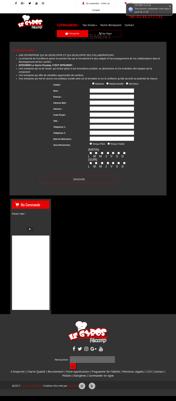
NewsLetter (61, 359)
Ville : (56, 121)
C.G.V (149, 371)
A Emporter (72, 33)
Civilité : (57, 85)
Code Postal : (59, 115)
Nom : (56, 91)
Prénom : (57, 97)
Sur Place (105, 33)
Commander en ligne (101, 375)
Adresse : (57, 109)
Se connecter (92, 3)
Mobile (66, 375)
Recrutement (56, 371)
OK (73, 366)
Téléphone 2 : (59, 133)
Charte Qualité (36, 371)
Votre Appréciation (77, 371)
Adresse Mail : (60, 103)
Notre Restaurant (110, 25)
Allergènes (79, 375)
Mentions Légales (133, 371)
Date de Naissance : (62, 139)
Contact (129, 25)
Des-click (73, 385)
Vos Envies (90, 25)
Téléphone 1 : (59, 127)
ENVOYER (79, 179)
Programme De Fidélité (106, 371)
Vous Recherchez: (61, 145)
